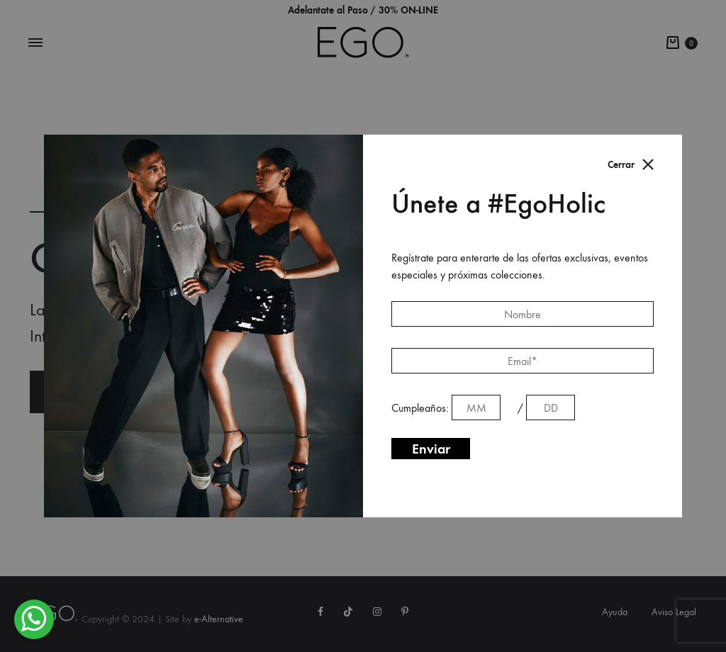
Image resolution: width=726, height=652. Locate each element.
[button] (34, 619)
